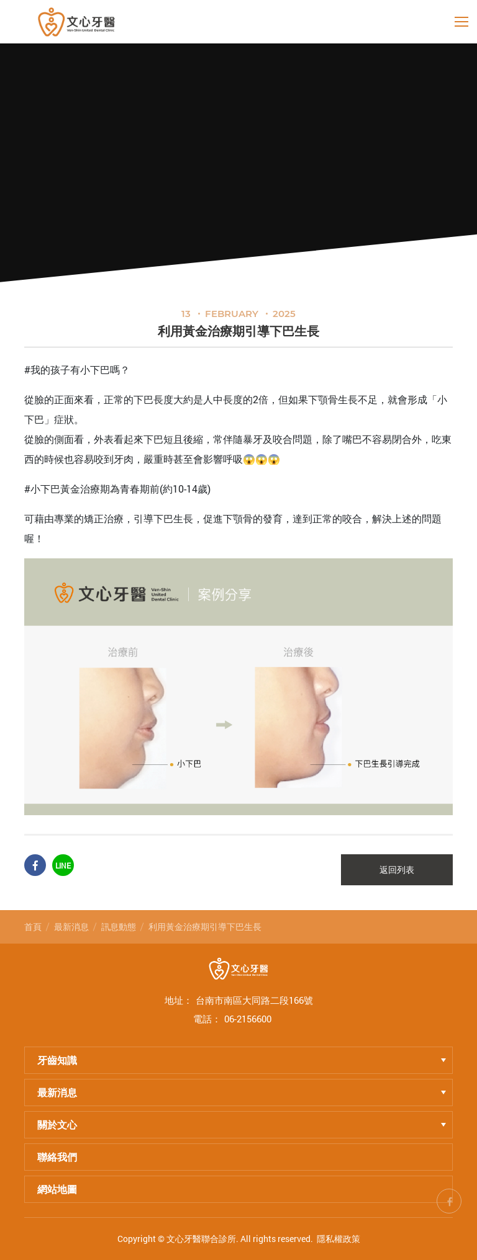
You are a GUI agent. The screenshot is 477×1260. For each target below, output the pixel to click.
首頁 (33, 926)
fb (449, 1199)
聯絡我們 (57, 1156)
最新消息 (71, 926)
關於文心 (241, 1124)
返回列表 (396, 869)
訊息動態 (118, 926)
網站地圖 (57, 1188)
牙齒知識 (241, 1059)
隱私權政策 (338, 1238)
